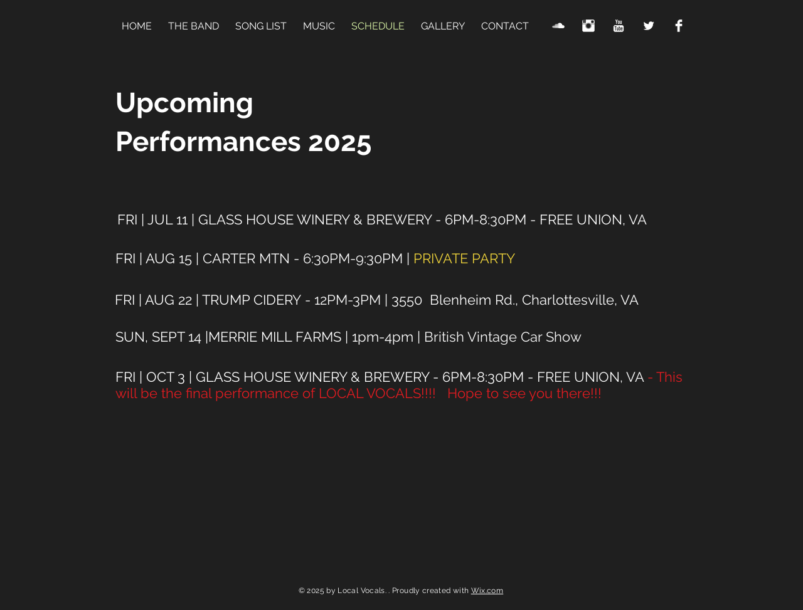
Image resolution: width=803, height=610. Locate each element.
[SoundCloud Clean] (558, 25)
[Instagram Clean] (588, 25)
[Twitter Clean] (648, 25)
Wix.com (487, 590)
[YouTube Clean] (618, 25)
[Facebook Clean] (679, 25)
